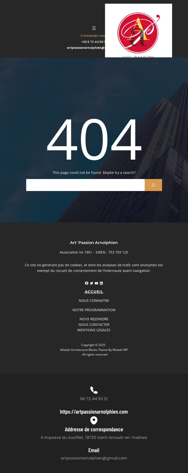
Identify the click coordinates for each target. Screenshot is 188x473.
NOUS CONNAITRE (94, 300)
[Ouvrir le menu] (94, 28)
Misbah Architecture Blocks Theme (84, 350)
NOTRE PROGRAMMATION (94, 309)
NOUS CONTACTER (94, 324)
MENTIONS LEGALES (93, 330)
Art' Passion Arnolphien (94, 242)
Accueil (94, 291)
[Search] (153, 185)
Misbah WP (120, 350)
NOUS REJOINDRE (94, 319)
